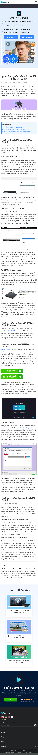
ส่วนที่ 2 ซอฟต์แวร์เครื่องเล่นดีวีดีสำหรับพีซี (14, 129)
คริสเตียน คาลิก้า (6, 82)
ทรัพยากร (7, 6)
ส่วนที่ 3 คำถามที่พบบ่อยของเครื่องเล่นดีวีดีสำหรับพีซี (17, 131)
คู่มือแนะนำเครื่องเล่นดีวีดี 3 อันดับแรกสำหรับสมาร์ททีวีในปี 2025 (19, 636)
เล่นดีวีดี (12, 6)
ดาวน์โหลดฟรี (11, 37)
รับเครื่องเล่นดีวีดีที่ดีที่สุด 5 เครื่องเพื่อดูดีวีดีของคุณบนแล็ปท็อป (19, 611)
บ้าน (2, 6)
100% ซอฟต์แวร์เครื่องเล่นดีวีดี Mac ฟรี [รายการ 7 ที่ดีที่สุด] (19, 661)
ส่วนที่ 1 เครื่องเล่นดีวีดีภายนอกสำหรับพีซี (14, 127)
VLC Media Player (25, 428)
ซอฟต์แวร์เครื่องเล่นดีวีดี (8, 331)
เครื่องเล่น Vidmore (19, 18)
